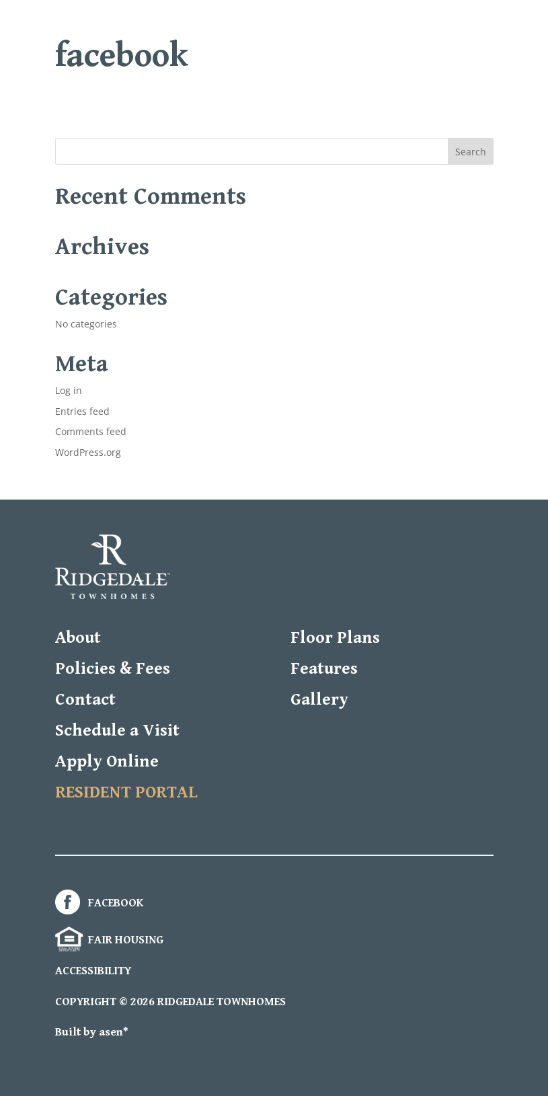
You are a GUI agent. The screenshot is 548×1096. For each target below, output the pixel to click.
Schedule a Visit (117, 730)
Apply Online (107, 761)
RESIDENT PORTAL (126, 792)
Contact (85, 699)
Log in (68, 390)
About (78, 638)
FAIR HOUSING (109, 940)
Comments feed (90, 431)
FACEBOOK (99, 903)
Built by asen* (91, 1032)
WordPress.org (88, 452)
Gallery (319, 699)
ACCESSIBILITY (93, 971)
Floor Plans (335, 638)
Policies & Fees (112, 668)
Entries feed (82, 411)
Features (324, 668)
